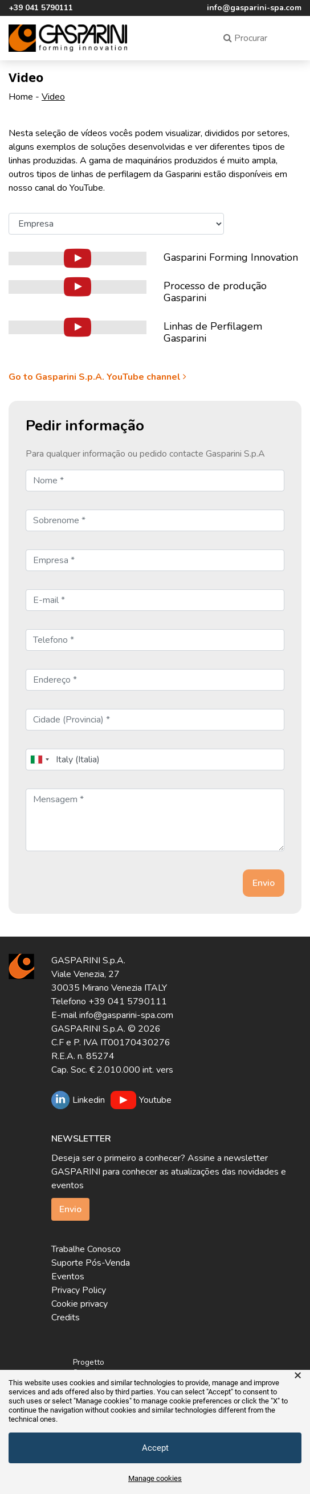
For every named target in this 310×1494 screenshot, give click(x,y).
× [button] (297, 1375)
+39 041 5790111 (41, 7)
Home (21, 97)
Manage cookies (155, 1478)
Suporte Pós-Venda (90, 1263)
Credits (65, 1317)
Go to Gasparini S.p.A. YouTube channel (99, 377)
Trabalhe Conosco (86, 1249)
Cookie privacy (79, 1304)
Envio (70, 1209)
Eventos (67, 1276)
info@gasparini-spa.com (254, 7)
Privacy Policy (78, 1290)
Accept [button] (155, 1448)
